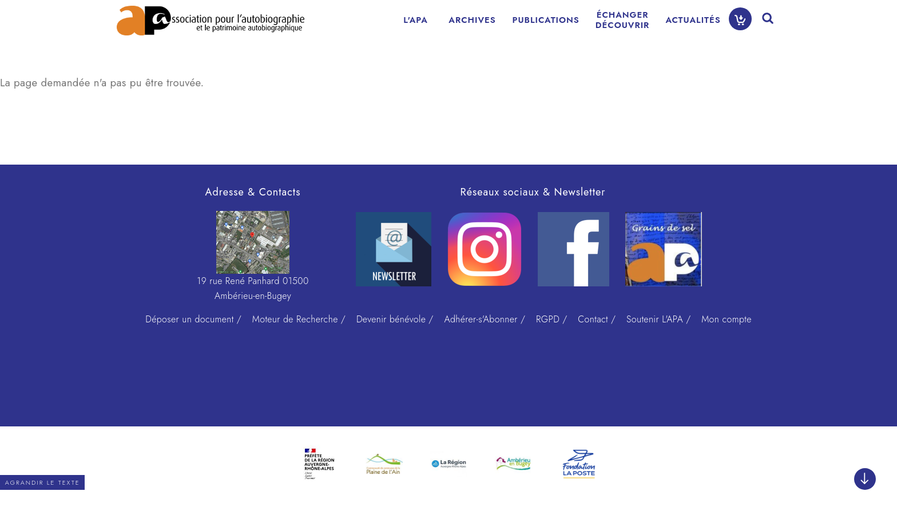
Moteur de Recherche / (299, 319)
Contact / (597, 319)
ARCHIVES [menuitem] (472, 20)
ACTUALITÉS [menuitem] (692, 20)
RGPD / (551, 319)
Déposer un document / (193, 319)
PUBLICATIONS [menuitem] (546, 20)
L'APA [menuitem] (415, 20)
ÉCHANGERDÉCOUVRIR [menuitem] (623, 20)
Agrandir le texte (42, 482)
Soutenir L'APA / (658, 319)
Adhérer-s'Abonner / (484, 319)
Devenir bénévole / (395, 319)
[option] (319, 464)
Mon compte (726, 319)
